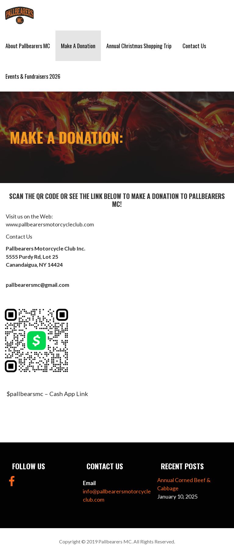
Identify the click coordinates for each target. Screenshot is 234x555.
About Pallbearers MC (27, 46)
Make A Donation (78, 46)
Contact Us (194, 46)
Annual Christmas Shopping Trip (139, 46)
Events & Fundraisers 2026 (32, 76)
